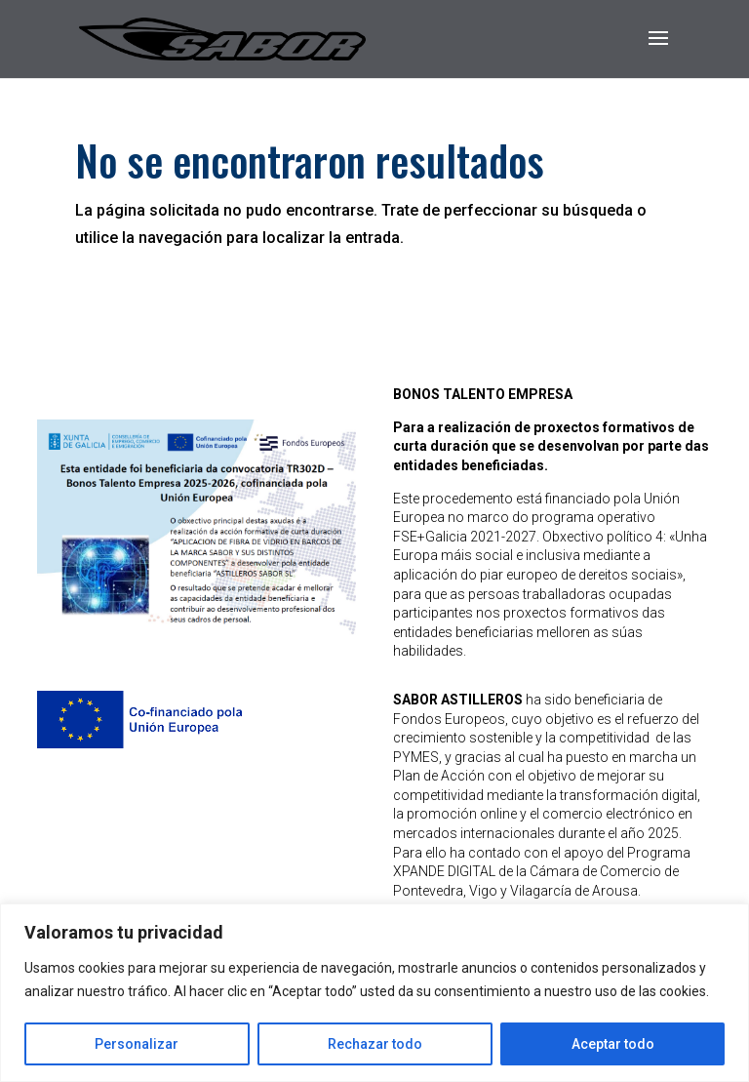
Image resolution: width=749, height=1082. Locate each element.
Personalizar (136, 1044)
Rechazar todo (375, 1044)
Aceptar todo (613, 1044)
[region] (374, 992)
